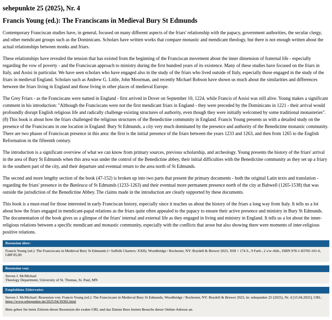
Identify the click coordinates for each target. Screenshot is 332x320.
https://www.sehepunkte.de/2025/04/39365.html (40, 301)
